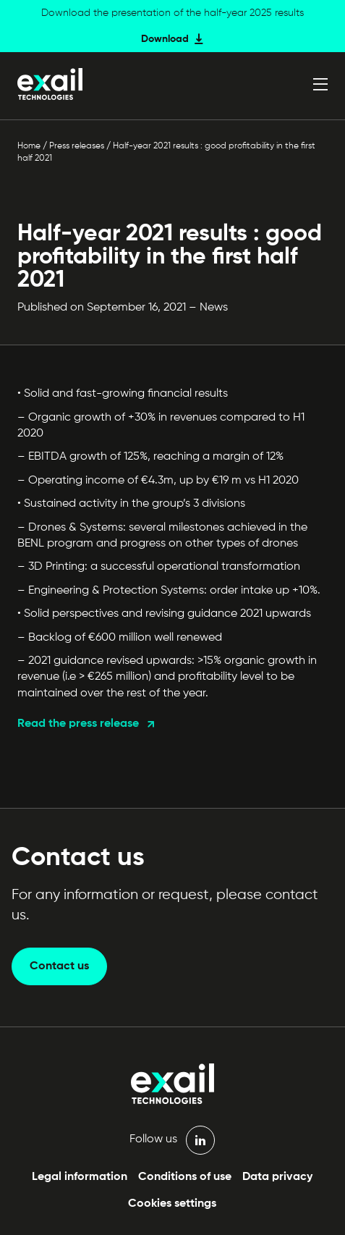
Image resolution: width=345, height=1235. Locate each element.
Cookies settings (172, 1204)
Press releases (76, 146)
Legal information (79, 1177)
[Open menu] (320, 84)
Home (29, 146)
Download (165, 39)
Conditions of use (184, 1177)
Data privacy (277, 1177)
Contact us (59, 966)
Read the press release (78, 724)
